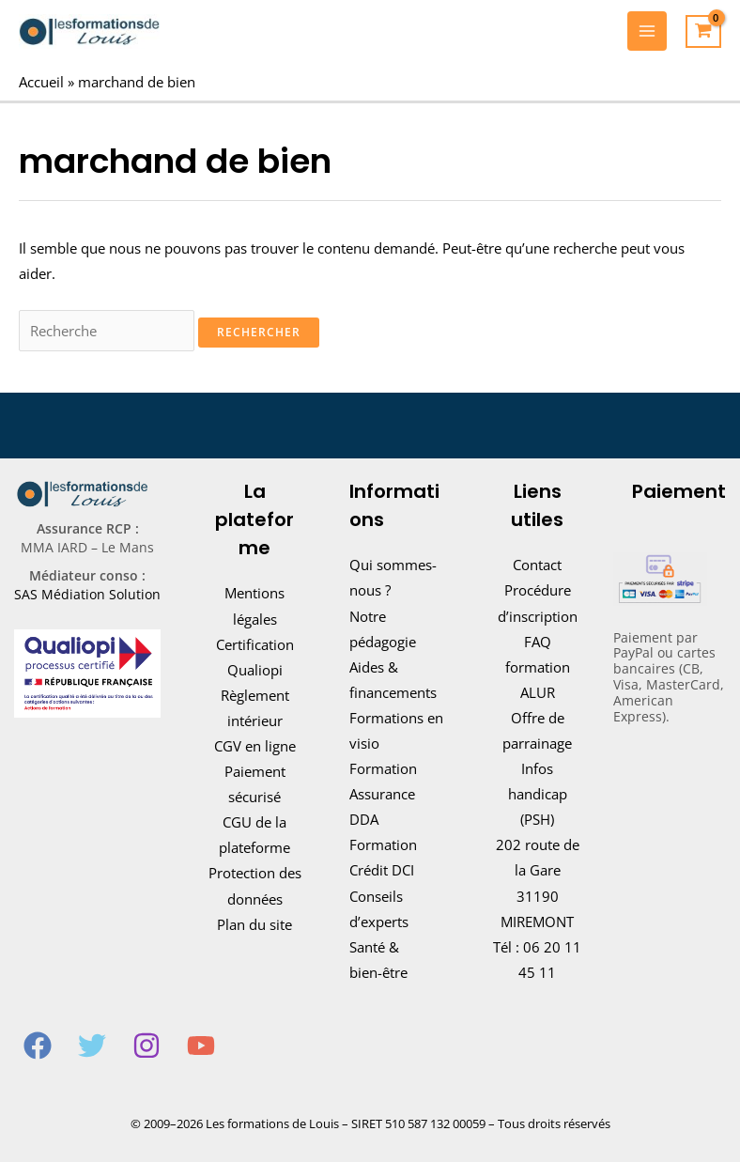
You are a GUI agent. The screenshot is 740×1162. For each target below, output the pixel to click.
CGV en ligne (255, 745)
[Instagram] (146, 1045)
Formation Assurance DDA (383, 794)
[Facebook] (37, 1045)
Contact (537, 564)
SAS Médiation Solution (87, 594)
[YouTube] (201, 1045)
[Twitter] (92, 1045)
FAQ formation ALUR (537, 667)
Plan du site (254, 924)
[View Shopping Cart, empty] (703, 32)
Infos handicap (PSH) (537, 794)
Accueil (41, 81)
